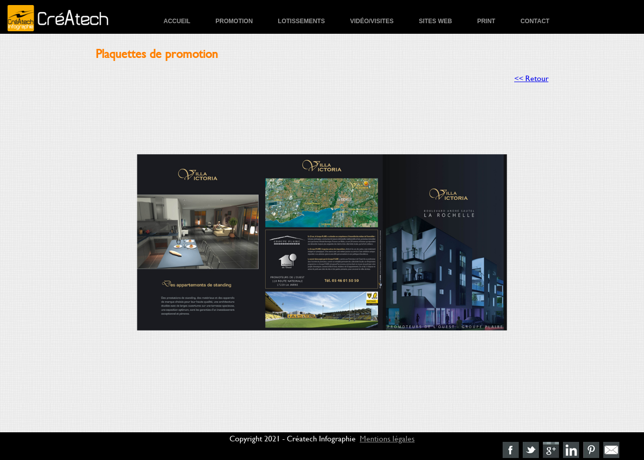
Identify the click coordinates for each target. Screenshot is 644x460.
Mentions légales (387, 438)
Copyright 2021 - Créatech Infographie (292, 438)
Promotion (234, 21)
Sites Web (435, 21)
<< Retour (531, 78)
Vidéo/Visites (372, 21)
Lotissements (301, 21)
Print (486, 21)
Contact (534, 21)
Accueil (177, 21)
